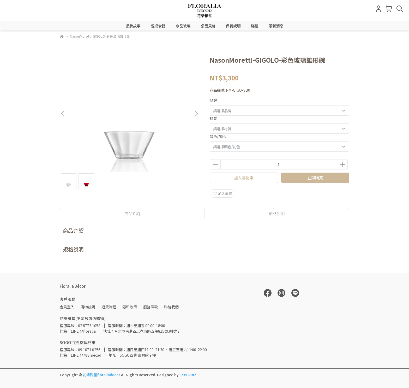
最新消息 (276, 25)
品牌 (213, 100)
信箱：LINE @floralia (78, 331)
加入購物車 (244, 177)
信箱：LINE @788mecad (80, 355)
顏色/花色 (218, 136)
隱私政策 (129, 306)
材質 (213, 118)
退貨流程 (108, 306)
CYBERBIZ (187, 374)
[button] (196, 113)
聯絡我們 (171, 306)
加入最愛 (222, 193)
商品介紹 (132, 213)
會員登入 (67, 306)
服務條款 (150, 306)
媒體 (254, 25)
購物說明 (88, 306)
